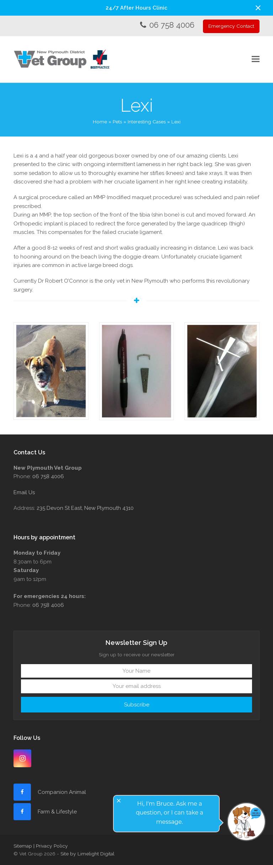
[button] (258, 8)
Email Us (24, 492)
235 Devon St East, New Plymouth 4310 (85, 508)
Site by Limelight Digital (87, 853)
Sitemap (23, 846)
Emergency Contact (231, 26)
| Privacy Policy (50, 846)
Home (100, 121)
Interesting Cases (147, 121)
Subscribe (136, 704)
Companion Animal (62, 792)
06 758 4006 (171, 25)
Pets (117, 121)
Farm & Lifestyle (56, 811)
